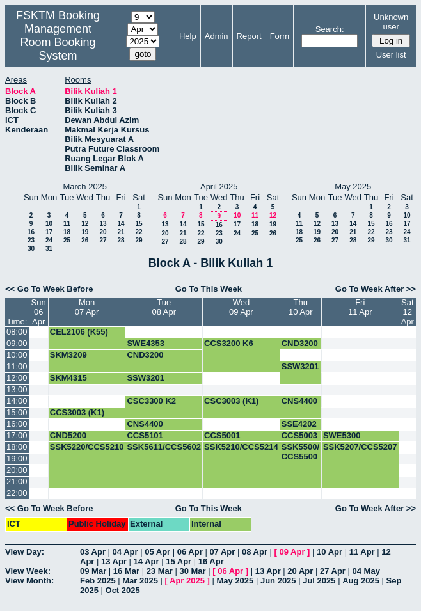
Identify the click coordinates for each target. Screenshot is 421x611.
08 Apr (254, 552)
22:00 (17, 493)
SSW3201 (300, 366)
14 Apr (146, 561)
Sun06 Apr (38, 312)
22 (138, 231)
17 (48, 231)
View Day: (24, 552)
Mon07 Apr (87, 307)
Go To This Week (208, 289)
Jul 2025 (319, 580)
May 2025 (234, 580)
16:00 (17, 424)
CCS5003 (299, 435)
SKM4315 (68, 378)
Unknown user (391, 21)
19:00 (17, 458)
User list (391, 55)
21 (120, 231)
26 (84, 240)
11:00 (17, 366)
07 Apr (222, 552)
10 (48, 223)
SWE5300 (342, 435)
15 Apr (178, 561)
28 (120, 240)
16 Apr (211, 561)
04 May (366, 571)
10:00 (17, 355)
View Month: (29, 580)
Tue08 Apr (164, 307)
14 (120, 223)
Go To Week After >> (375, 289)
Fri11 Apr (360, 307)
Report (249, 36)
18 (66, 231)
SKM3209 (68, 355)
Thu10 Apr (301, 307)
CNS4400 (299, 401)
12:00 (17, 378)
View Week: (28, 571)
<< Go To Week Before (49, 289)
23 (31, 240)
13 (102, 223)
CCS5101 (145, 435)
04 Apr (125, 552)
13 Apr (114, 561)
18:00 (17, 447)
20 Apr (300, 571)
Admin (216, 36)
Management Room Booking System (57, 42)
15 (138, 223)
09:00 (17, 343)
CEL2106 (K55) (79, 332)
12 (84, 223)
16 (31, 231)
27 (102, 240)
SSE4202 (299, 424)
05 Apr (157, 552)
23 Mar (160, 571)
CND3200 (300, 343)
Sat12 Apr (407, 312)
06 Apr (190, 552)
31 (48, 248)
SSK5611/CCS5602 (164, 447)
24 (48, 240)
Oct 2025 (123, 590)
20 (102, 231)
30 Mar (192, 571)
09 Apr (292, 552)
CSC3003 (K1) (231, 401)
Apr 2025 (187, 580)
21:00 (17, 481)
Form (279, 36)
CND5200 (68, 435)
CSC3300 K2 (151, 401)
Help (187, 36)
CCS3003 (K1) (77, 412)
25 (66, 240)
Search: (329, 29)
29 (138, 240)
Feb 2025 (98, 580)
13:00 (17, 389)
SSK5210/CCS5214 (241, 447)
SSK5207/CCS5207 (360, 447)
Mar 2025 (140, 580)
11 (66, 223)
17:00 (17, 435)
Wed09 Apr (241, 307)
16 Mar (126, 571)
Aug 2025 (360, 580)
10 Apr (329, 552)
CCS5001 (222, 435)
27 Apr (333, 571)
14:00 (17, 401)
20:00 (17, 470)
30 (31, 248)
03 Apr (93, 552)
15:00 (17, 412)
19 (84, 231)
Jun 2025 (278, 580)
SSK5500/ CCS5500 (300, 451)
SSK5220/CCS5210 (87, 447)
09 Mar (93, 571)
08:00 (17, 332)
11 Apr (362, 552)
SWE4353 (145, 343)
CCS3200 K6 (228, 343)
